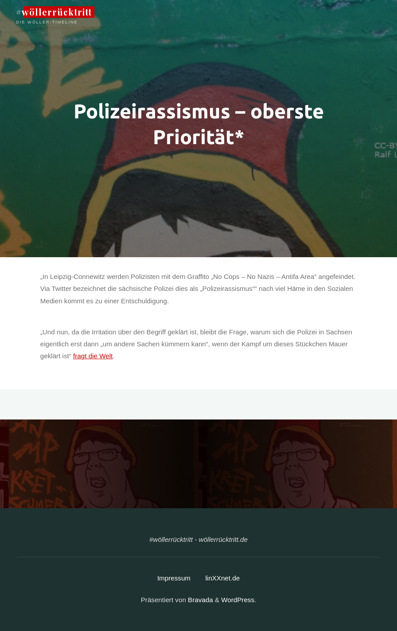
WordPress (237, 600)
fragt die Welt (93, 356)
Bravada (199, 600)
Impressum (174, 578)
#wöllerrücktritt (54, 12)
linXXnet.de (222, 578)
